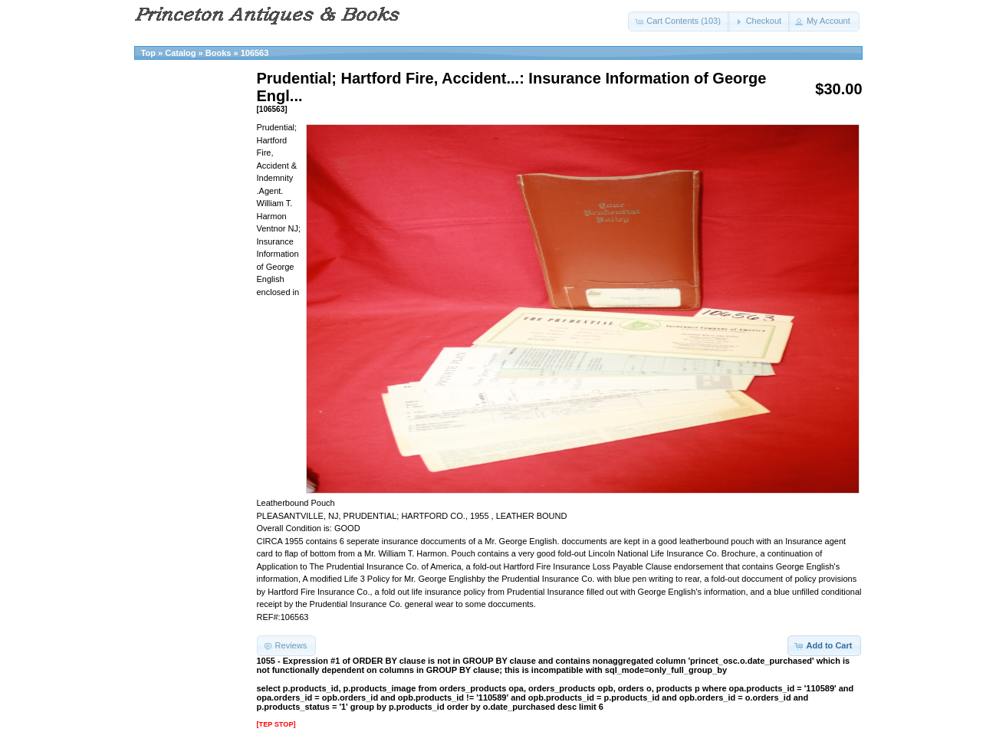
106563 (255, 52)
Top (148, 52)
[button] (679, 21)
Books (218, 52)
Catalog (180, 52)
